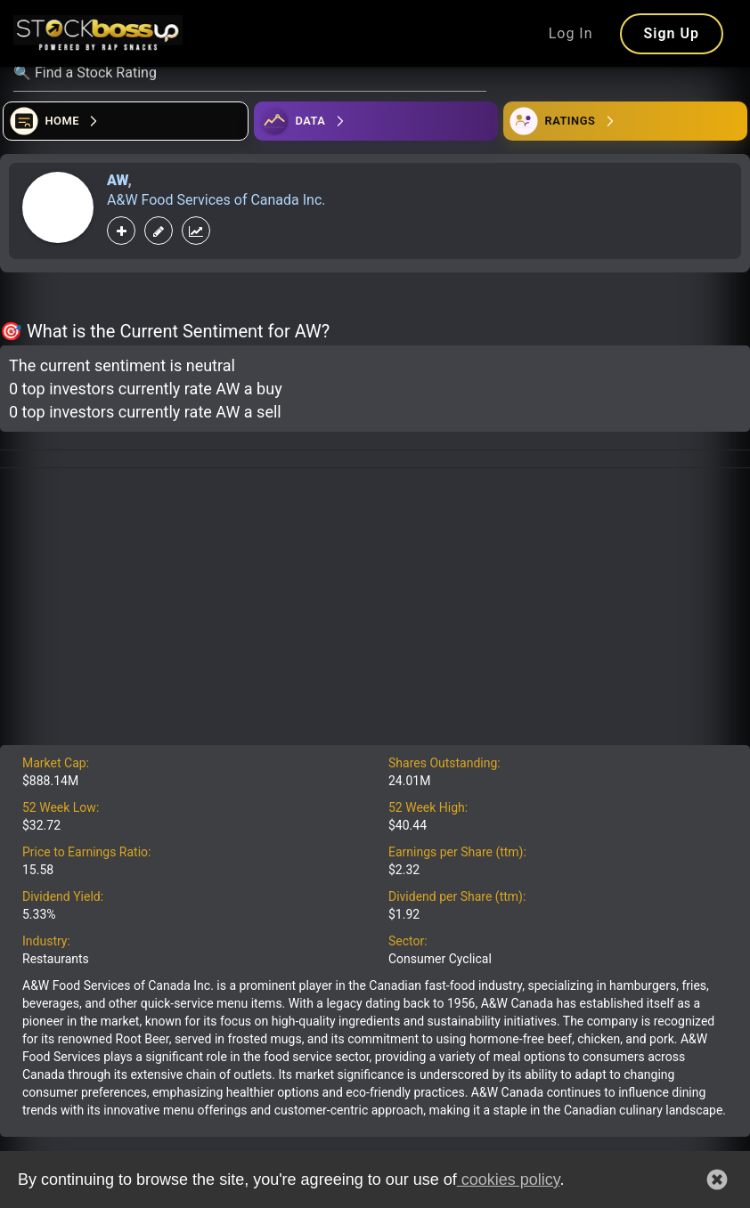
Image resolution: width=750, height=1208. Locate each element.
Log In (571, 33)
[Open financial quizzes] (126, 121)
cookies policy (508, 1179)
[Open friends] (625, 121)
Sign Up (671, 33)
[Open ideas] (376, 121)
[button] (717, 1179)
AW (117, 180)
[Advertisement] (375, 611)
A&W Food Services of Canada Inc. (216, 199)
